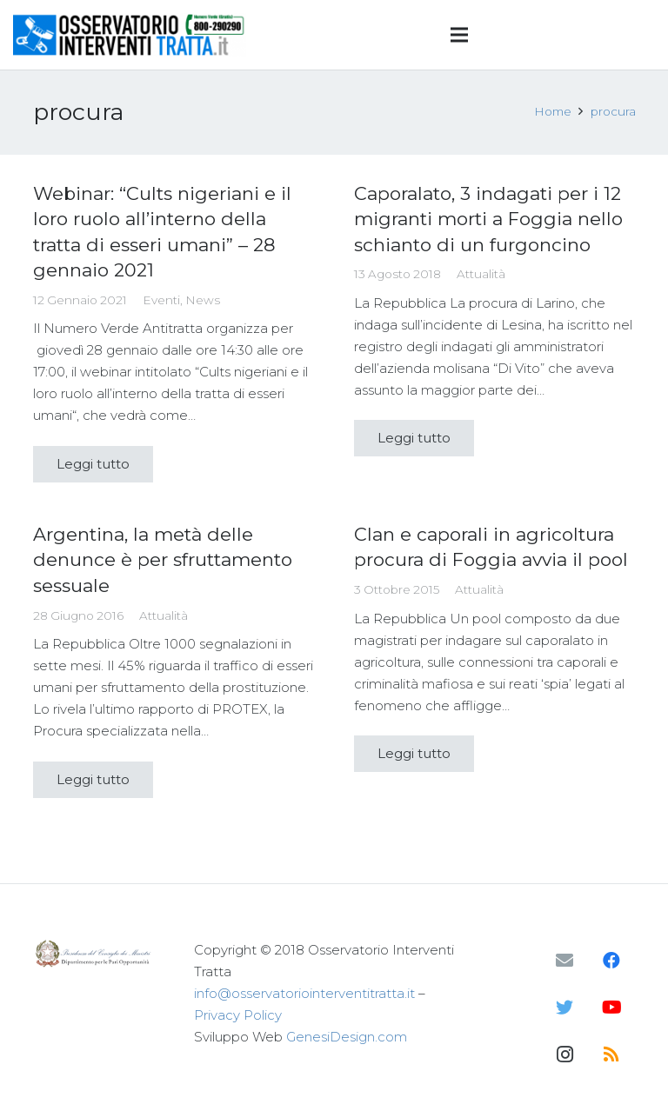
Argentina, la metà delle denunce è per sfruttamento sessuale (162, 559)
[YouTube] (611, 1007)
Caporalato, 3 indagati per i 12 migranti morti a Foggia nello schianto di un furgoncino (488, 219)
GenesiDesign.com (346, 1036)
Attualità (481, 274)
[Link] (129, 35)
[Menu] (459, 35)
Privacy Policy (238, 1015)
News (202, 300)
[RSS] (611, 1054)
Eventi (161, 300)
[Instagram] (564, 1054)
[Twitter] (564, 1007)
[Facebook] (611, 960)
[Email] (564, 960)
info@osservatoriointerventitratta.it (304, 993)
